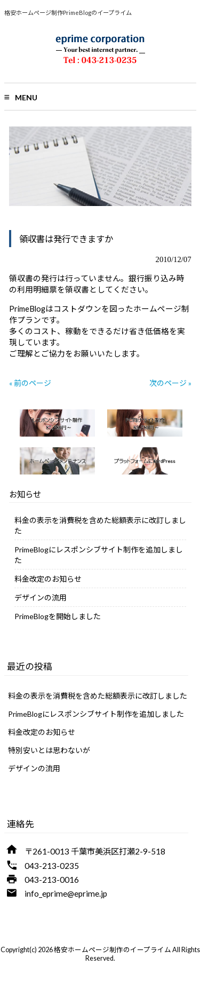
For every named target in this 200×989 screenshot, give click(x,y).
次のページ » (170, 382)
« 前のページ (30, 382)
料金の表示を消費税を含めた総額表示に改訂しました (100, 525)
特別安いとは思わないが (49, 750)
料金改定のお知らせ (48, 578)
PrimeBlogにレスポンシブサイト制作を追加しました (98, 555)
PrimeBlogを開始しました (57, 616)
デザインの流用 (40, 597)
